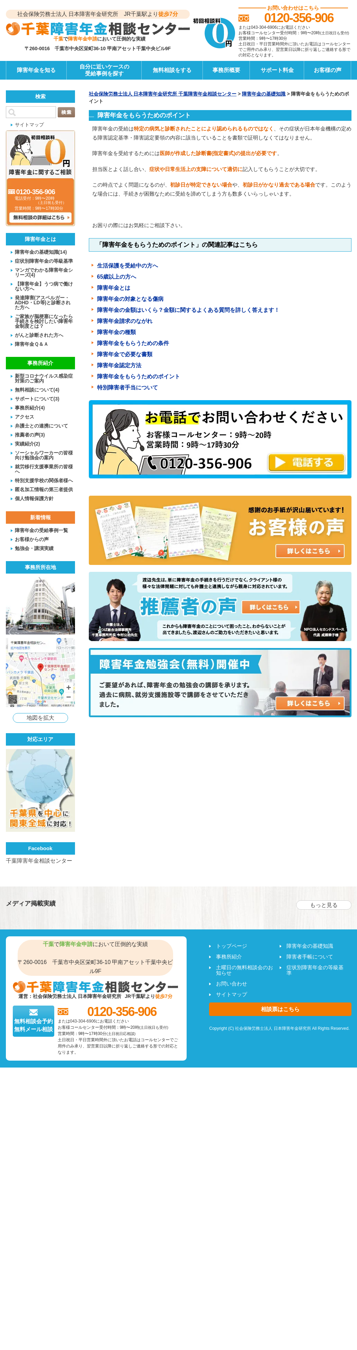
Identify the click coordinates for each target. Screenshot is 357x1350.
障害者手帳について (309, 957)
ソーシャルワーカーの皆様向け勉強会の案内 (44, 455)
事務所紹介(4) (30, 407)
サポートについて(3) (37, 398)
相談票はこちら (280, 1009)
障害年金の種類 (116, 332)
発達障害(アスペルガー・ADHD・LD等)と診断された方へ (43, 302)
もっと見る (324, 905)
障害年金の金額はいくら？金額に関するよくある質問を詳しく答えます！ (188, 310)
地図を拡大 (40, 718)
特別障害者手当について (127, 387)
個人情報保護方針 (34, 498)
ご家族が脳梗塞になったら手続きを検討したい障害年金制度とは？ (44, 321)
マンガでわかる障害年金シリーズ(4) (44, 272)
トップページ (231, 946)
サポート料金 (277, 70)
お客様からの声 (32, 539)
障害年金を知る (36, 70)
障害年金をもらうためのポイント (138, 376)
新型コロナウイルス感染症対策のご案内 (44, 378)
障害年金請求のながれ (124, 321)
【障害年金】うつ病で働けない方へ (44, 286)
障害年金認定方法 (119, 365)
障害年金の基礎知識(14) (41, 251)
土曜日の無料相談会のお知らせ (244, 970)
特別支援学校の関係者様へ (44, 480)
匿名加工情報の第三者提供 (44, 489)
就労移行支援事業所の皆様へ (44, 469)
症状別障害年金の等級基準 (44, 260)
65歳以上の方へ (117, 277)
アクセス (24, 416)
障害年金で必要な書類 (124, 354)
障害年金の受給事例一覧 (41, 530)
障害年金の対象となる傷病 (130, 299)
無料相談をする (172, 70)
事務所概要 (226, 70)
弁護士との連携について (41, 425)
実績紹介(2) (27, 443)
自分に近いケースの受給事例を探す (104, 70)
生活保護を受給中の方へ (127, 266)
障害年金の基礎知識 (309, 946)
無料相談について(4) (37, 389)
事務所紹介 (229, 957)
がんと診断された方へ (39, 335)
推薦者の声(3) (30, 434)
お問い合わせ (231, 984)
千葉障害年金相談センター (39, 861)
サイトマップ (29, 124)
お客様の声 (327, 70)
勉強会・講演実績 (34, 548)
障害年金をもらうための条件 (133, 343)
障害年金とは (113, 288)
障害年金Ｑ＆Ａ (31, 343)
